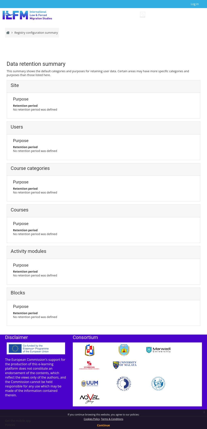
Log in (195, 4)
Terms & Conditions (112, 419)
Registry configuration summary (36, 33)
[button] (142, 14)
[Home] (27, 15)
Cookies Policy (92, 419)
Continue (103, 425)
